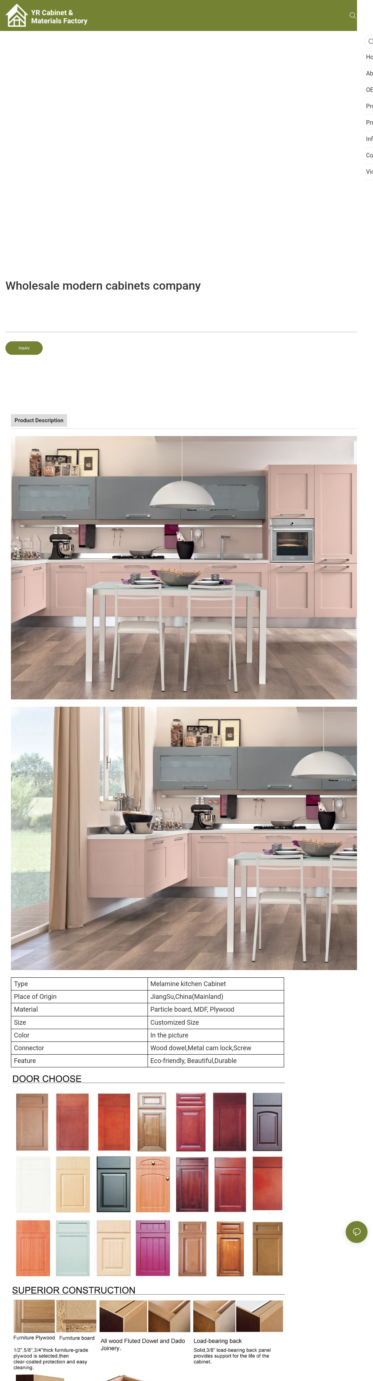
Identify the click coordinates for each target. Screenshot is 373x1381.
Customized (167, 1022)
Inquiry (24, 348)
